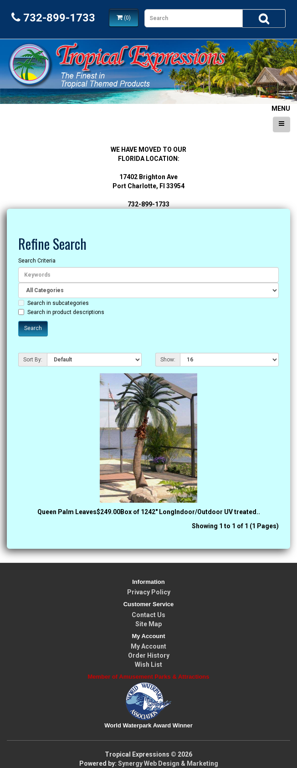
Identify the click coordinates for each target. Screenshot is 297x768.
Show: (167, 359)
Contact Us (148, 615)
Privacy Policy (148, 592)
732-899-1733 (53, 17)
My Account (148, 646)
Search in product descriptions (61, 312)
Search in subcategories (53, 303)
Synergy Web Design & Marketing (168, 763)
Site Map (148, 624)
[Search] (264, 18)
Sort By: (32, 359)
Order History (148, 655)
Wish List (148, 664)
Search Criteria (37, 261)
